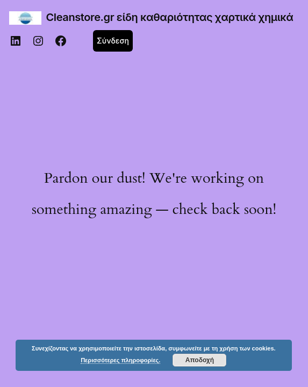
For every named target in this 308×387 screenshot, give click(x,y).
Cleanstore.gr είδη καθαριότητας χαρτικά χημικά (169, 17)
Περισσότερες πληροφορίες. (120, 360)
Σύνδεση (113, 40)
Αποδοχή (199, 360)
